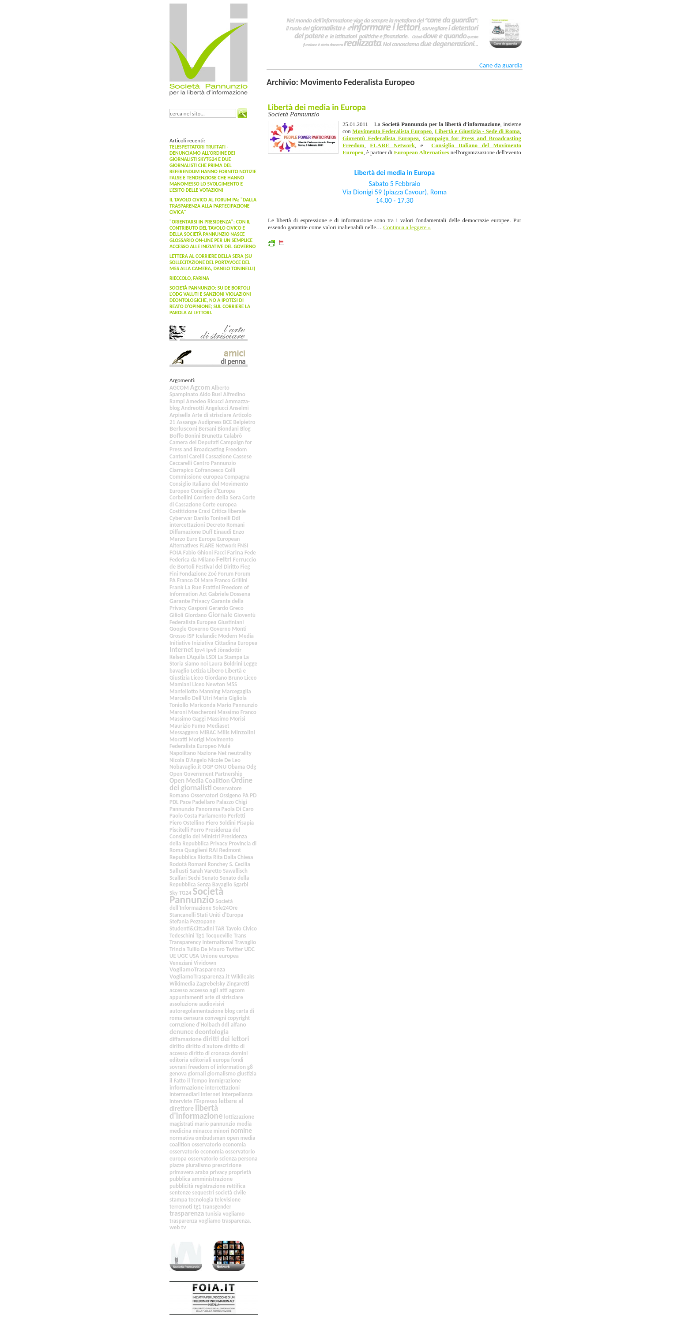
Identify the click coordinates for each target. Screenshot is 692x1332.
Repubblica (182, 857)
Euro (192, 539)
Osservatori (204, 795)
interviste (180, 1101)
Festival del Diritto (217, 566)
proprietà (240, 1172)
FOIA (175, 552)
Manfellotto (183, 691)
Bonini (192, 435)
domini (239, 1053)
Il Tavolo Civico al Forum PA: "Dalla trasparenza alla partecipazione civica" (212, 206)
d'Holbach (208, 1024)
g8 (250, 1067)
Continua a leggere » (407, 227)
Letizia (198, 670)
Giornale (220, 614)
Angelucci (216, 408)
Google (178, 629)
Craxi (205, 511)
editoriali (200, 1060)
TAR (220, 928)
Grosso (177, 636)
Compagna (236, 476)
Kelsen (177, 657)
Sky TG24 (180, 893)
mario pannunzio (215, 1123)
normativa (181, 1138)
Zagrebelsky (210, 983)
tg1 (197, 1206)
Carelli (196, 456)
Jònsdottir (229, 650)
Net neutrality (235, 753)
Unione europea (219, 955)
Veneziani (180, 963)
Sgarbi (240, 884)
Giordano (196, 615)
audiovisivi (212, 1004)
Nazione (207, 753)
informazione (186, 1087)
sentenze (180, 1192)
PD (253, 795)
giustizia (246, 1073)
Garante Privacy (189, 601)
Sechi (194, 877)
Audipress (210, 422)
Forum (225, 573)
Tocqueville (219, 935)
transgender (217, 1206)
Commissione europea (196, 476)
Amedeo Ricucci (204, 401)
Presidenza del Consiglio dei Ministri (204, 833)
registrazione (210, 1186)
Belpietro (244, 422)
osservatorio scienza (212, 1158)
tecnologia (200, 1199)
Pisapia (245, 822)
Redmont (230, 850)
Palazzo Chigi (231, 802)
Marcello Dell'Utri (190, 698)
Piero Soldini (221, 822)
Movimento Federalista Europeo (201, 743)
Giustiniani (231, 622)
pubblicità (181, 1186)
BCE (227, 422)
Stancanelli (182, 915)
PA (245, 795)
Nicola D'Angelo (188, 760)
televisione (227, 1199)
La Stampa (230, 657)
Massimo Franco (237, 712)
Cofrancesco (209, 470)
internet (210, 1094)
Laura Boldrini (225, 663)
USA (194, 955)
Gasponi (197, 608)
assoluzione (183, 1004)
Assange (187, 422)
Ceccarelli (180, 463)
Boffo (176, 435)
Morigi (197, 739)
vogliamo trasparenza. (225, 1220)
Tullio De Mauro (206, 949)
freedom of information (217, 1067)
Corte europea (220, 504)
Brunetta (212, 435)
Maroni (178, 712)
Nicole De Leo (224, 760)
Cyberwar (180, 518)
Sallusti (178, 870)
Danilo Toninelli (212, 518)
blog (230, 1011)
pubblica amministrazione (201, 1179)
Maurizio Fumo (187, 725)
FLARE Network (217, 545)
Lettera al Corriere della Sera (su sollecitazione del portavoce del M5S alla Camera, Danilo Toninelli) (212, 262)
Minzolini (243, 732)
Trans (239, 935)
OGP (208, 766)
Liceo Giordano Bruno (217, 677)
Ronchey (217, 864)
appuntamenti (186, 997)
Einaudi (222, 531)
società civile (230, 1192)
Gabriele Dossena (229, 594)
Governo (198, 629)
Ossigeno (230, 795)
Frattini (211, 587)
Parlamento (212, 815)
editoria (178, 1060)
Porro (197, 829)
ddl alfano (234, 1024)
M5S (231, 684)
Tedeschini (181, 935)
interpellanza (237, 1094)
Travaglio (245, 942)
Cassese (242, 456)
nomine (241, 1130)
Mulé (224, 746)
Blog (245, 428)
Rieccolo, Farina (189, 278)
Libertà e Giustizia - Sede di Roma (477, 131)
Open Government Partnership (206, 773)
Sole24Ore (225, 908)
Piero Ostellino (186, 822)
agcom (236, 990)
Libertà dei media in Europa (317, 107)
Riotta (204, 857)
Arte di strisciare (212, 415)
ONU (220, 766)
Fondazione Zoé (198, 573)
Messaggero (184, 732)
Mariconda (202, 705)
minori (221, 1130)
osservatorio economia (219, 1144)
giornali (197, 1073)
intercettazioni (222, 1087)
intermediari (184, 1094)
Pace (185, 802)
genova (178, 1073)
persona (248, 1158)
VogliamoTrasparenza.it (199, 976)
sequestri (203, 1192)
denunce (181, 1031)
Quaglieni (195, 850)
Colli (230, 470)
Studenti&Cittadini (191, 928)
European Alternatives (421, 152)
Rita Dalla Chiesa (233, 857)
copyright (238, 1018)
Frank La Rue (185, 587)
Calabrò (233, 435)
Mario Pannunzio (237, 705)
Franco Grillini (231, 580)
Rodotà (178, 864)
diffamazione (185, 1039)
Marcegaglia (236, 691)
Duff (207, 531)
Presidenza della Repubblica (208, 840)
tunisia (213, 1213)
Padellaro (203, 802)
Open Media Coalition (199, 781)
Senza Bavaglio (214, 884)
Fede (250, 552)
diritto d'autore (204, 1046)
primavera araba (188, 1172)
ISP (191, 636)
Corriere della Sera (217, 497)
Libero (215, 670)
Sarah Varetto (205, 870)
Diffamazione (185, 531)
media (244, 1123)
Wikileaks (242, 976)
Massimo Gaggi (187, 718)
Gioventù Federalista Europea (212, 618)
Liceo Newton (208, 684)
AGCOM (179, 387)
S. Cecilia (239, 864)
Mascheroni (202, 712)
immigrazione (225, 1080)
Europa (207, 539)
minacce (202, 1130)
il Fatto (177, 1080)
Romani (197, 864)
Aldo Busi (210, 394)
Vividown (205, 963)
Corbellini (180, 497)
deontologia (212, 1031)
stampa (178, 1199)
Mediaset (218, 725)
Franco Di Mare (195, 580)
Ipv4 (200, 650)
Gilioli (176, 615)
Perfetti (236, 815)
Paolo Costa (183, 815)
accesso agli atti (208, 990)
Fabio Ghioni (198, 552)
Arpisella (180, 415)
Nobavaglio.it (185, 766)
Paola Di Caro (238, 809)
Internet (181, 649)
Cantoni (178, 456)
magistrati (181, 1123)
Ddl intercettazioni (204, 521)
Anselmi (239, 408)
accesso (178, 990)
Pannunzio (181, 809)
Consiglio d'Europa (213, 490)
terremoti (180, 1206)
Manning (209, 691)
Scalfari (178, 877)
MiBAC (208, 732)
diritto (176, 1046)
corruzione (182, 1024)
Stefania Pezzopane (192, 921)
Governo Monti (228, 629)
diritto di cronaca (209, 1053)
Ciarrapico (181, 470)
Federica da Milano (192, 559)
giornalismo (221, 1073)
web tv (177, 1227)
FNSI (242, 545)
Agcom (200, 387)
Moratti (178, 739)
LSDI (211, 657)
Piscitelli (179, 829)
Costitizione (183, 511)
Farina (235, 552)
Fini (173, 573)
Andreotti (192, 408)
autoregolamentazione (196, 1011)
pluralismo (198, 1165)
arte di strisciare (224, 997)
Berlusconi (183, 428)
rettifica (236, 1186)
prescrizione (227, 1165)
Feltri (224, 559)
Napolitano (182, 753)
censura (193, 1018)
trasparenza (186, 1213)
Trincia (177, 949)
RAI (213, 850)
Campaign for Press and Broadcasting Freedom (210, 446)
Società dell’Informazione (201, 905)
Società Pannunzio (196, 895)
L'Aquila (196, 657)
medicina (180, 1130)
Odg (251, 766)
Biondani (228, 428)
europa (221, 1060)
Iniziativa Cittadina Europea (225, 643)
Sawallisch (235, 870)
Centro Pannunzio (214, 463)
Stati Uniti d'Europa (220, 915)
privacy (218, 1172)
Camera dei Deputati (194, 442)
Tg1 (200, 935)
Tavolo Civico (241, 928)
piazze (176, 1165)
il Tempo (197, 1080)
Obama (236, 766)
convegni (215, 1018)
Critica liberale (229, 511)
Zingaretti (237, 983)
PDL (174, 802)
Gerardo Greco (226, 608)
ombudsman (210, 1138)
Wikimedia (182, 983)
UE (172, 955)
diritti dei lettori (226, 1038)
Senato (210, 877)
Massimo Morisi (226, 718)
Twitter (234, 949)
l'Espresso (205, 1101)
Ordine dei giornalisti (210, 784)
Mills (223, 732)
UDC (249, 949)
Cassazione (219, 456)
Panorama (208, 809)
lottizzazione (239, 1116)
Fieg (245, 566)
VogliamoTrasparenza (197, 969)
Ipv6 (211, 650)
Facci (220, 552)
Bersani (207, 428)
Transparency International (201, 942)
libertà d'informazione (196, 1112)
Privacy (218, 843)
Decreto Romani (226, 524)
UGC (182, 956)
